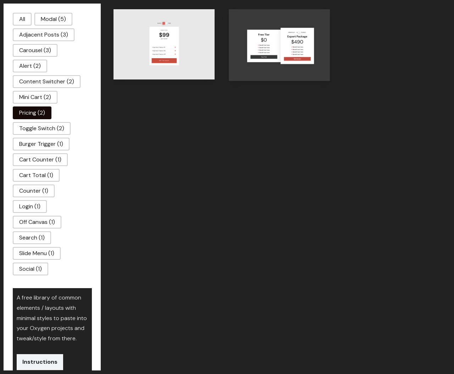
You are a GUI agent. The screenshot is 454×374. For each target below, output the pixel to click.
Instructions (39, 361)
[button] (22, 19)
